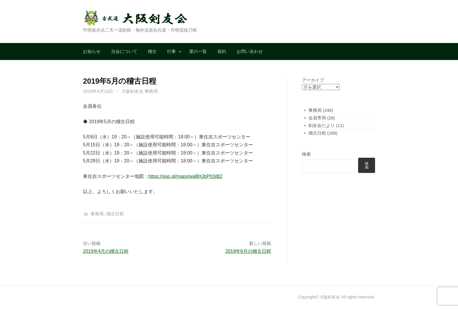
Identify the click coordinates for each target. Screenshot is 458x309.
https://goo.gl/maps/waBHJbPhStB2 (185, 176)
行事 (171, 51)
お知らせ (91, 51)
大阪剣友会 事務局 (140, 91)
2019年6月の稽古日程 (248, 251)
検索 (306, 154)
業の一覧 (198, 51)
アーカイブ (313, 80)
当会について (124, 51)
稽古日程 (115, 213)
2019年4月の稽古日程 (106, 251)
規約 (221, 51)
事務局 (97, 213)
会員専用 (317, 117)
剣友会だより (321, 125)
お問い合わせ (250, 51)
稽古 (152, 51)
